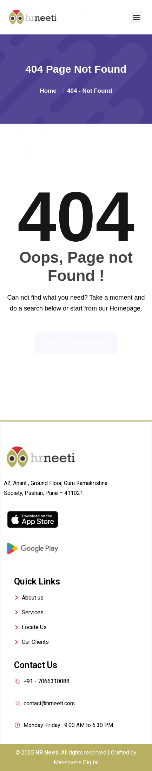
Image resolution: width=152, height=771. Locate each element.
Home (50, 90)
